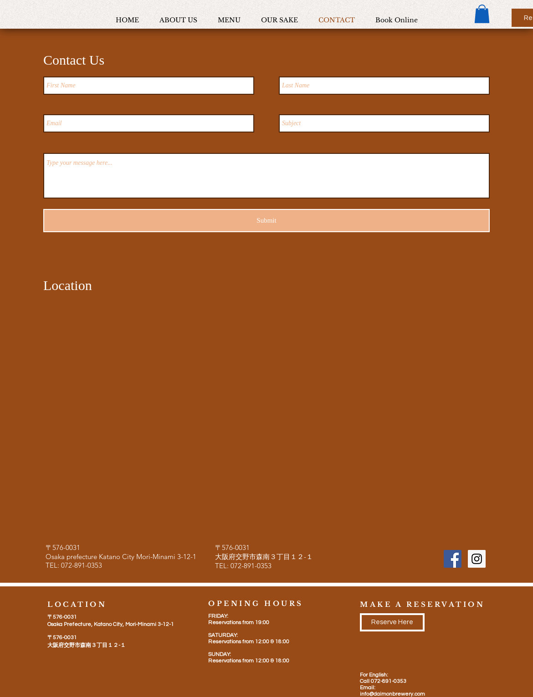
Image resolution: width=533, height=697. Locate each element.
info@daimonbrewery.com (392, 694)
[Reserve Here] (392, 622)
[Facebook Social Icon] (452, 559)
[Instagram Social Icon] (477, 559)
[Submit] (266, 220)
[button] (482, 14)
